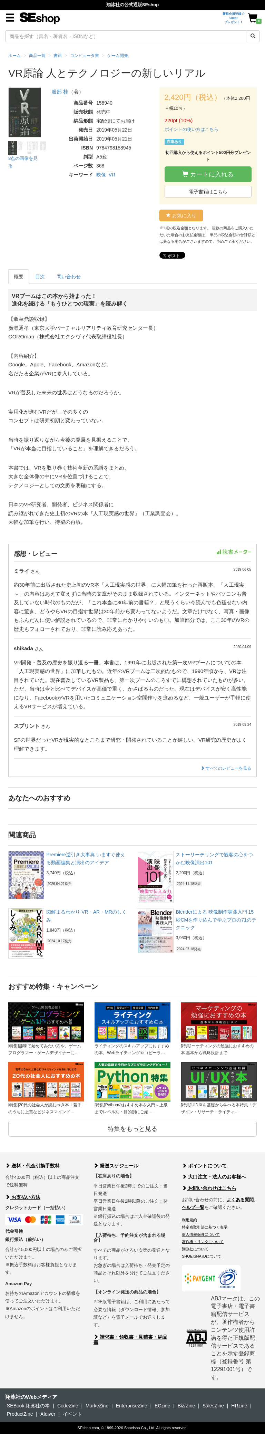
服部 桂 (59, 92)
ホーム (14, 55)
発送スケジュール (116, 1165)
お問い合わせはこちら (209, 1188)
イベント (72, 1414)
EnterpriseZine (131, 1405)
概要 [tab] (18, 276)
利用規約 (189, 1220)
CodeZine (67, 1405)
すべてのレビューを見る (225, 768)
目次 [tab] (40, 276)
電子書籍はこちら (208, 191)
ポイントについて (204, 1165)
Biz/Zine (186, 1405)
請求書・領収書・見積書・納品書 (130, 1339)
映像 (101, 174)
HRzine (239, 1405)
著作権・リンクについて (203, 1242)
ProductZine (20, 1414)
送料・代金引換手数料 (32, 1165)
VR (112, 174)
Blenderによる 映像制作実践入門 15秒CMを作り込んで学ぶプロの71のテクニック (216, 919)
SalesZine (213, 1405)
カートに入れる (208, 174)
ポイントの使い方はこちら (191, 129)
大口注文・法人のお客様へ (214, 1177)
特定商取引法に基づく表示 (204, 1227)
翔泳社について (195, 1249)
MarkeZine (97, 1405)
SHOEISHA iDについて (201, 1256)
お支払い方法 (22, 1197)
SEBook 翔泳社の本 (28, 1405)
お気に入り (181, 215)
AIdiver (48, 1414)
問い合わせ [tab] (69, 276)
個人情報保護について (201, 1234)
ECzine (162, 1405)
